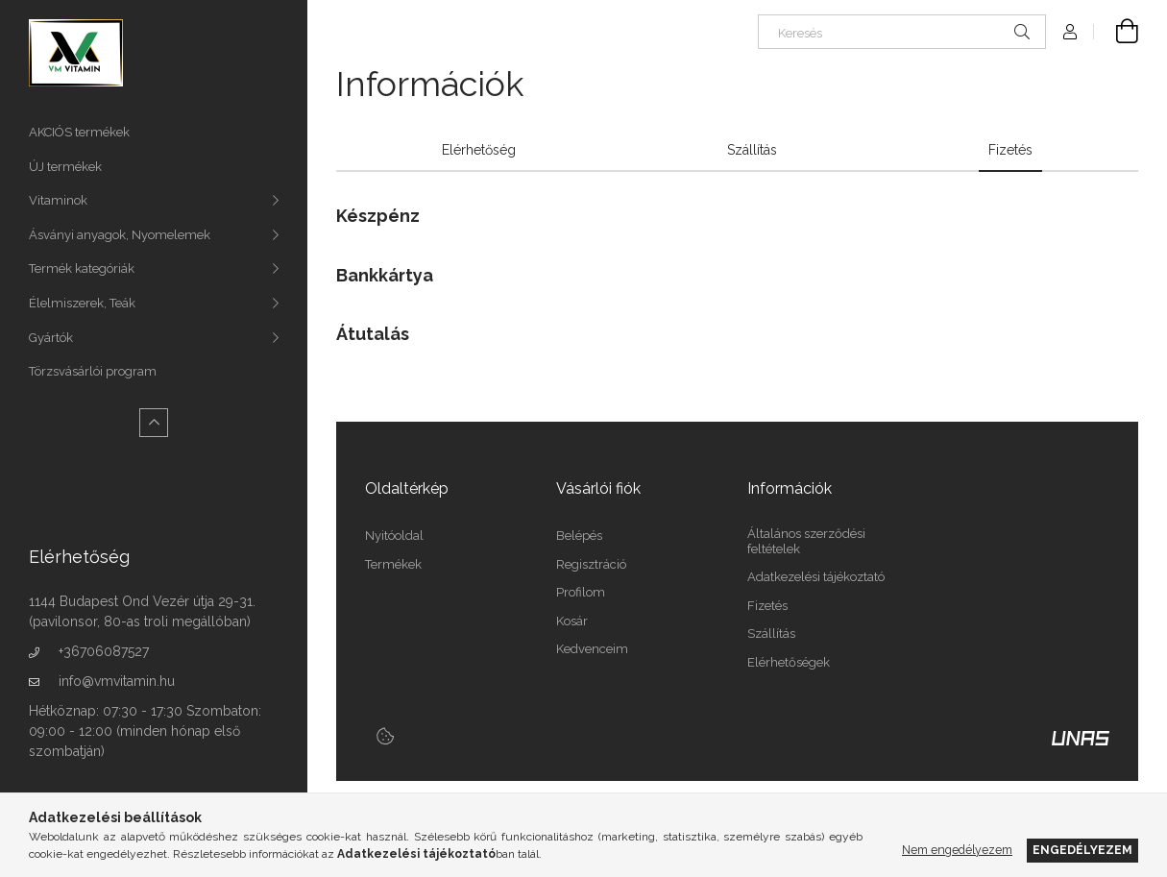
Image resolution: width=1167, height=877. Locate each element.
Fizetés (767, 605)
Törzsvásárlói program (93, 371)
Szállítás (771, 633)
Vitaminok (58, 200)
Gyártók (51, 337)
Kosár (572, 621)
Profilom (580, 592)
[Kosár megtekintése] (1116, 31)
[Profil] (1070, 31)
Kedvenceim (592, 649)
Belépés (579, 535)
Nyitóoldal (394, 535)
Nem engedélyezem (957, 849)
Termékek (393, 564)
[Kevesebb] (153, 422)
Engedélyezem (1082, 849)
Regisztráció (591, 564)
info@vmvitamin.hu (117, 681)
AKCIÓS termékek (79, 132)
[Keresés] (902, 31)
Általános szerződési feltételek (806, 541)
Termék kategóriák (81, 268)
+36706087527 (104, 651)
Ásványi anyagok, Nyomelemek (119, 235)
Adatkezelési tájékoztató (816, 577)
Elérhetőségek (788, 662)
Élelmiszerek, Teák (82, 303)
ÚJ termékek (65, 166)
